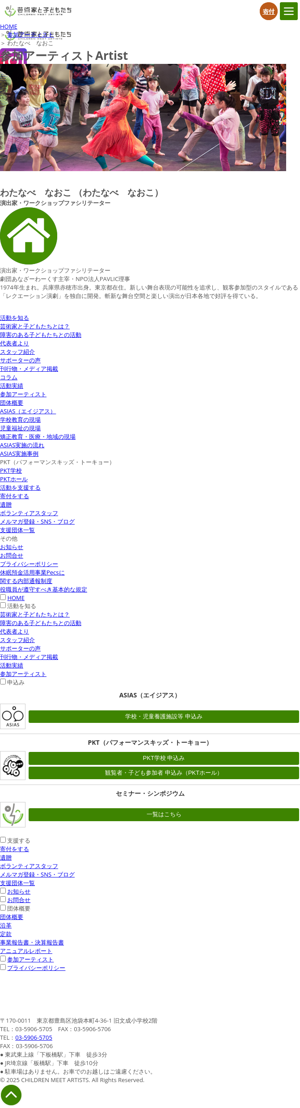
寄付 (268, 11)
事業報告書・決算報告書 (32, 942)
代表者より (14, 343)
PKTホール (14, 479)
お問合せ (11, 555)
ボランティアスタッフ (29, 513)
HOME (8, 26)
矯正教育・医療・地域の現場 (38, 436)
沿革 (6, 925)
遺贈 (6, 504)
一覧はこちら (164, 814)
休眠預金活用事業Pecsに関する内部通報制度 (32, 576)
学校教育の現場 (20, 420)
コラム (8, 377)
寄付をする (14, 496)
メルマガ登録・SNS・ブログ (37, 521)
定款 (6, 934)
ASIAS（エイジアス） (28, 411)
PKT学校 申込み (164, 758)
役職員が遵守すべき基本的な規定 (43, 589)
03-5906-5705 (33, 1037)
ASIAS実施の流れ (22, 445)
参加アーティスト (30, 34)
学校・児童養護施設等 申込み (164, 716)
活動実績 (11, 386)
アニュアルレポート (26, 951)
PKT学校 (11, 470)
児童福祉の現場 (20, 428)
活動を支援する (20, 487)
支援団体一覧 (17, 530)
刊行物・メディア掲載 (29, 369)
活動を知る (14, 318)
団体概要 (11, 403)
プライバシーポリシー (29, 564)
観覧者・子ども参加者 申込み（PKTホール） (164, 772)
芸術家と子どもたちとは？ (35, 326)
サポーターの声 (20, 360)
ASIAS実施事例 (19, 453)
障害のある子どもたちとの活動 (40, 335)
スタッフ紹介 (17, 352)
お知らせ (11, 547)
